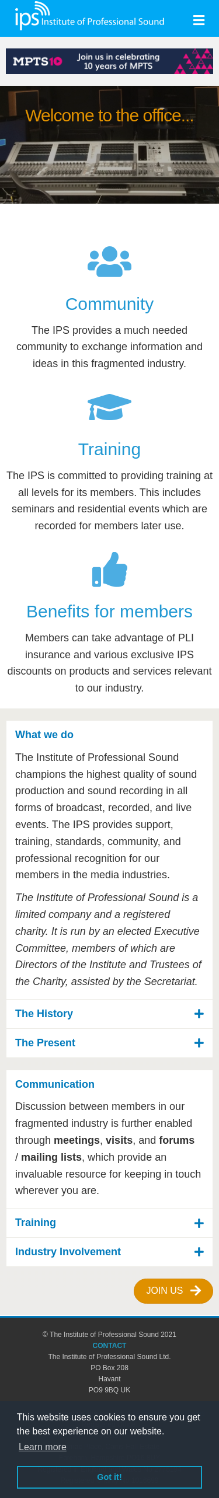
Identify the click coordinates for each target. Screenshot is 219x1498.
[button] (109, 735)
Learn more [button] (43, 1447)
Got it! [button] (109, 1477)
